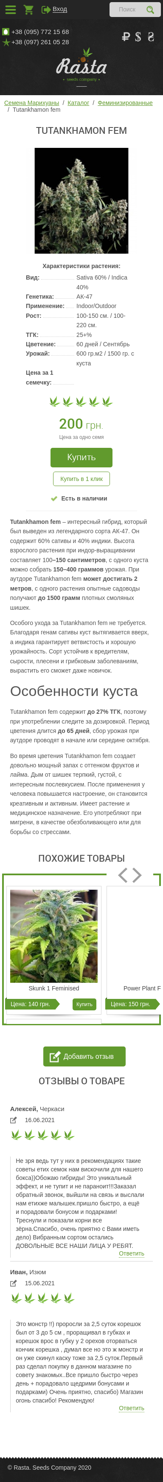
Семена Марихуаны (31, 102)
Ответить (131, 1253)
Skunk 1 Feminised (53, 988)
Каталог (78, 102)
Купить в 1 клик (81, 478)
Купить (84, 1004)
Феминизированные (125, 102)
